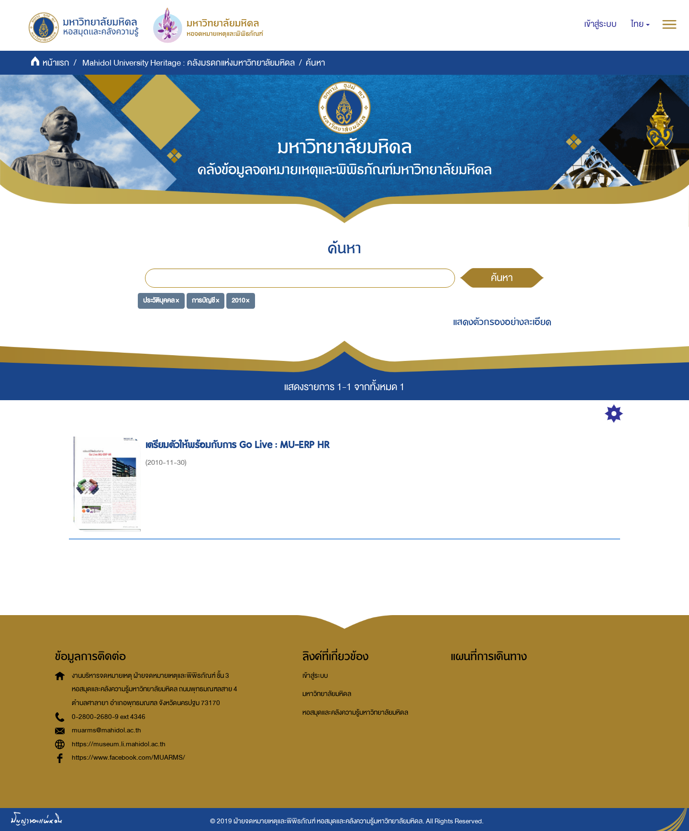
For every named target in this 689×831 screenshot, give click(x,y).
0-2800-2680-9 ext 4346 (108, 717)
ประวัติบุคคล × (161, 300)
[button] (640, 24)
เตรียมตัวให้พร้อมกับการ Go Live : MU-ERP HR (238, 445)
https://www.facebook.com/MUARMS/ (128, 758)
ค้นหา (502, 277)
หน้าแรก (56, 63)
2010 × (240, 300)
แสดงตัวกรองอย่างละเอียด (502, 322)
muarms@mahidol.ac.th (106, 730)
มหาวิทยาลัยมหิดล (326, 694)
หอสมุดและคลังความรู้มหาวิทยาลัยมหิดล (355, 713)
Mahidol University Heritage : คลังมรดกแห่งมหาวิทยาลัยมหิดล (188, 63)
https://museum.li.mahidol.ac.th (119, 744)
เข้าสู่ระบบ (315, 676)
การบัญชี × (205, 300)
